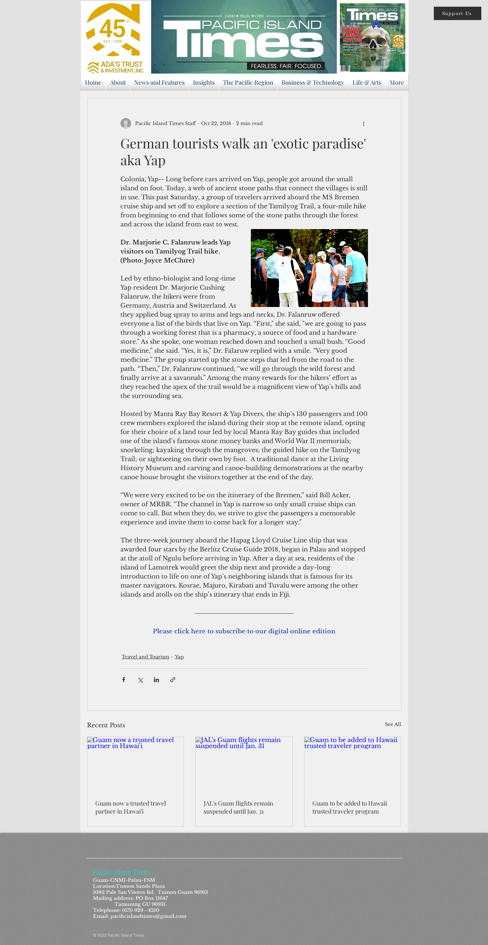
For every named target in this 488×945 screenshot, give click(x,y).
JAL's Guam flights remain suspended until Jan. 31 (238, 807)
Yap (179, 657)
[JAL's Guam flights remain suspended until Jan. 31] (244, 764)
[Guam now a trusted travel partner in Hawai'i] (135, 764)
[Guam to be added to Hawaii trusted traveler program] (352, 764)
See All (393, 724)
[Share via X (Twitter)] (140, 679)
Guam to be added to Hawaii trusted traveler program (349, 807)
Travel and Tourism (145, 657)
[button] (457, 13)
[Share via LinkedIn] (156, 679)
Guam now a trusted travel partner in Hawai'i (130, 807)
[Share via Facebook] (123, 679)
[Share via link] (173, 679)
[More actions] (364, 123)
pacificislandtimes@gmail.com (148, 916)
